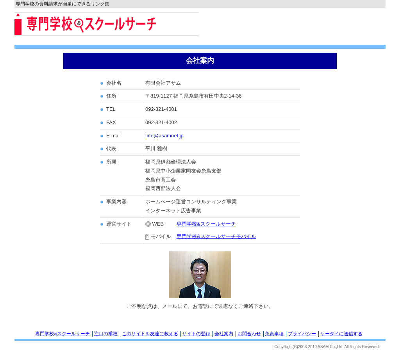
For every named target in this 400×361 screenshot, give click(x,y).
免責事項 (274, 333)
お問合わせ (249, 333)
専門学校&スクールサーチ (206, 224)
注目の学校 (106, 333)
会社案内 (223, 333)
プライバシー (302, 333)
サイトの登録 (196, 333)
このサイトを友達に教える (150, 333)
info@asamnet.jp (164, 136)
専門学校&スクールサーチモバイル (216, 236)
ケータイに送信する (341, 333)
